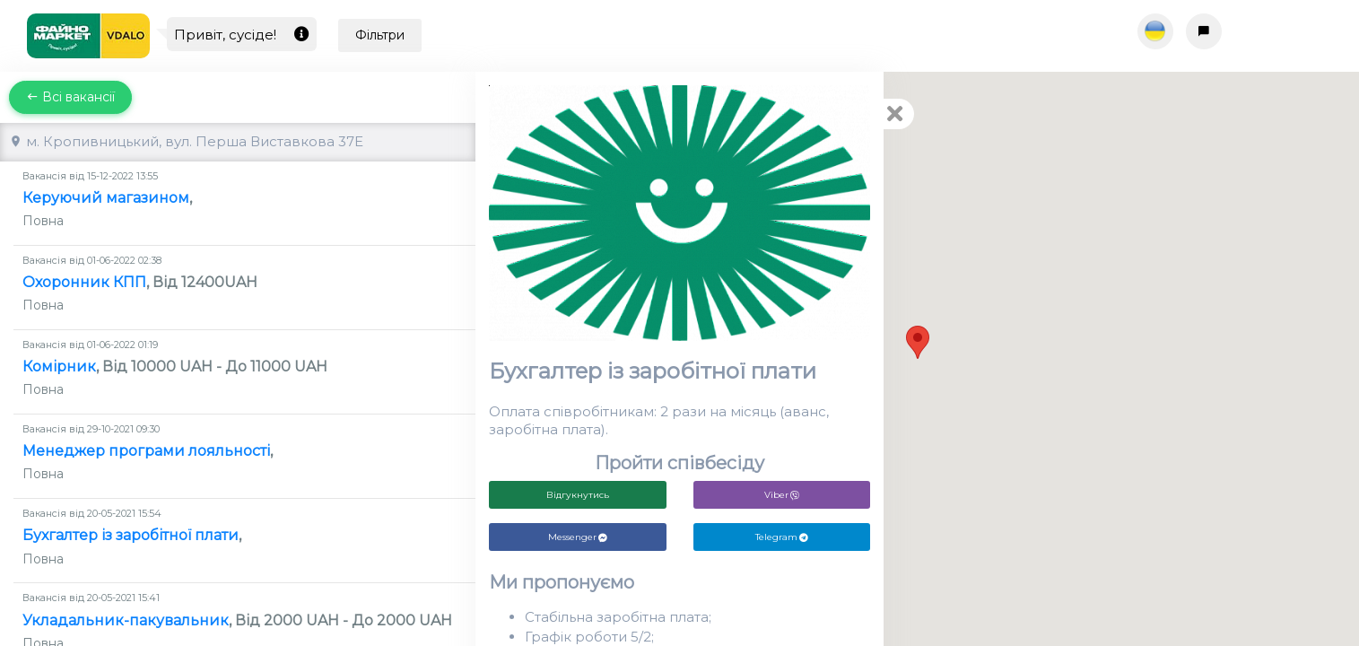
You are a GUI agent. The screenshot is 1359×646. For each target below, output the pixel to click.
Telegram (781, 537)
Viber (781, 495)
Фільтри (380, 35)
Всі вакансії (70, 97)
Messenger (577, 537)
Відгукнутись (577, 495)
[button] (917, 342)
